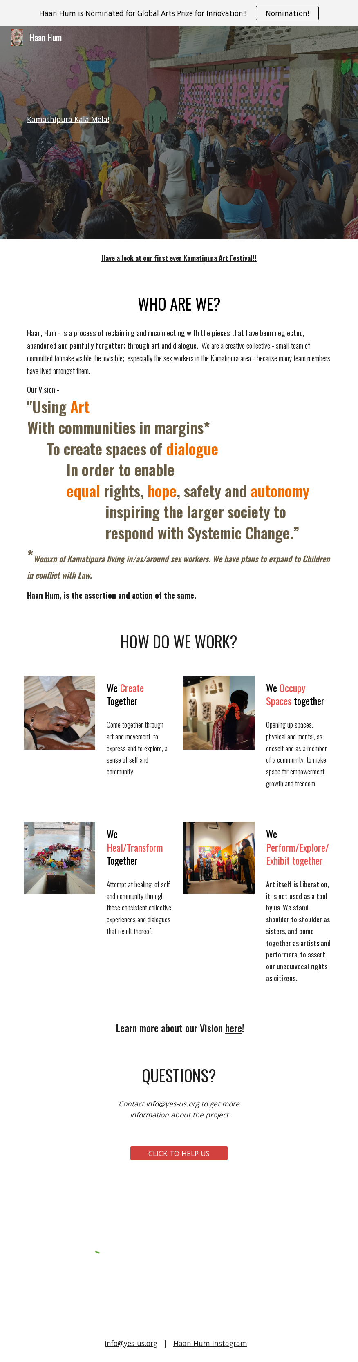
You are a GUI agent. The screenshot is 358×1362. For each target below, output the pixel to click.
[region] (179, 13)
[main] (179, 132)
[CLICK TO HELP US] (179, 1153)
